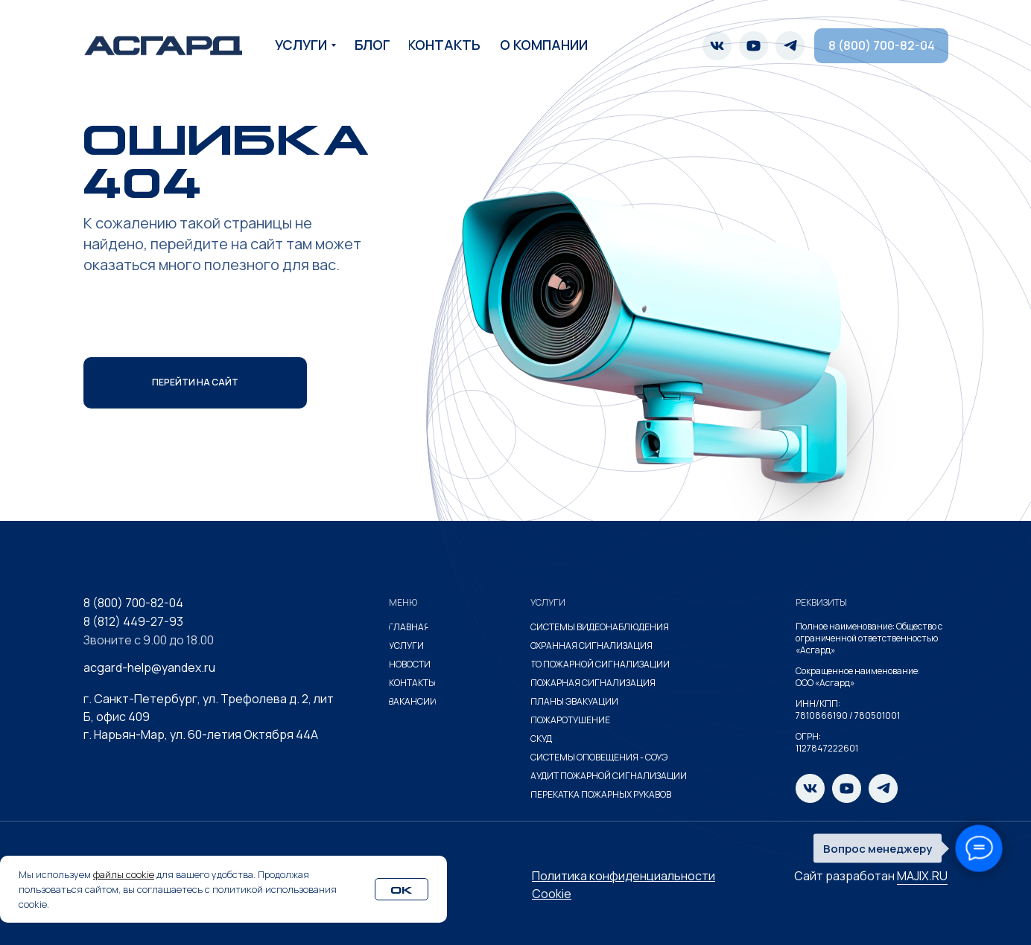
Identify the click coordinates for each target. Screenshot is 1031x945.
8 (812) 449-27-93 (133, 621)
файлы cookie (123, 874)
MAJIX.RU (922, 876)
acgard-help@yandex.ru (149, 667)
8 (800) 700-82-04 (133, 603)
